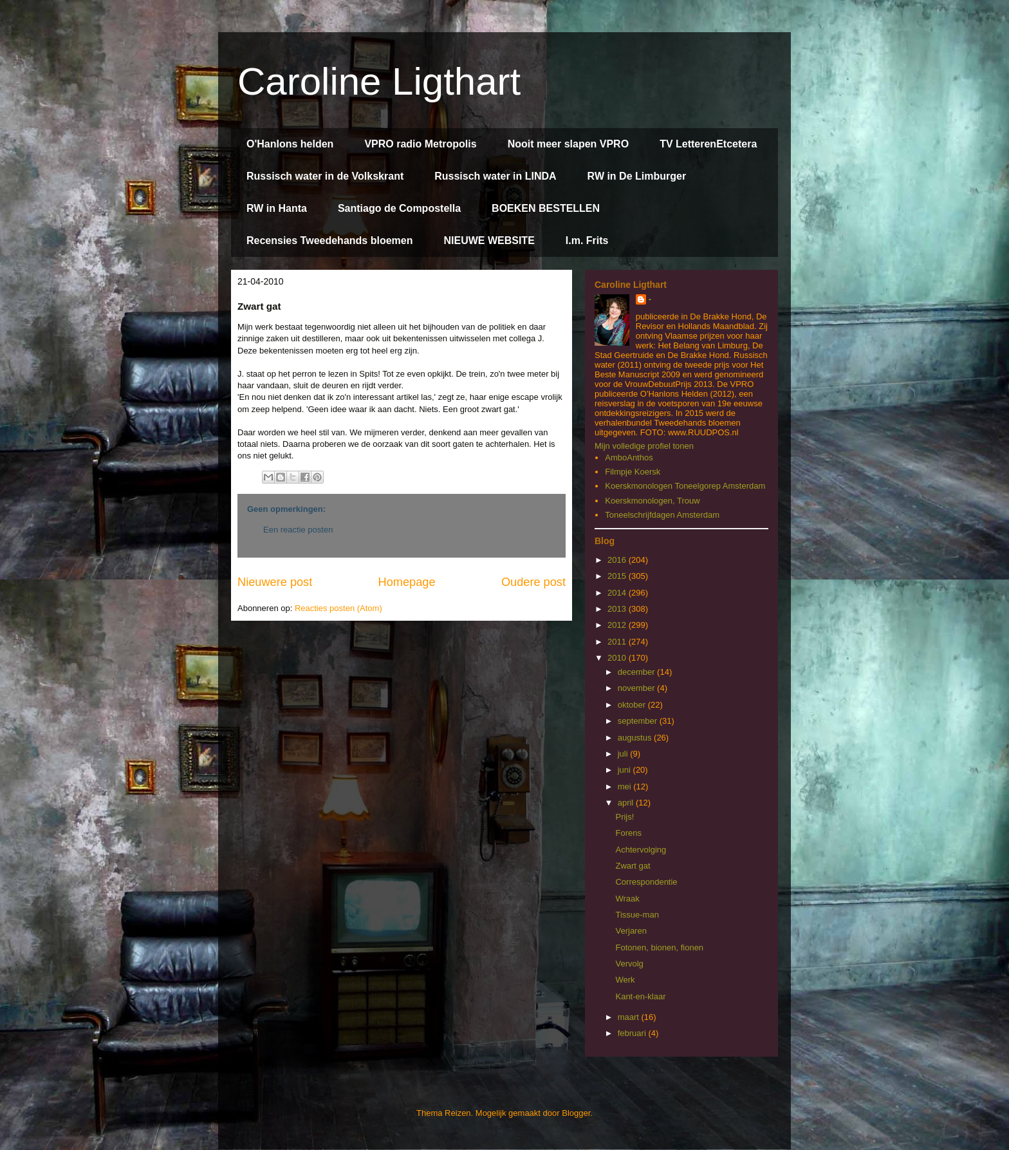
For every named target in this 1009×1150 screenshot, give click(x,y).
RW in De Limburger (637, 176)
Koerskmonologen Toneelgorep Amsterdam (685, 486)
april (627, 802)
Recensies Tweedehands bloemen (329, 240)
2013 (618, 609)
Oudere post (533, 582)
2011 (618, 641)
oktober (633, 705)
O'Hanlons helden (289, 143)
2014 (618, 593)
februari (633, 1033)
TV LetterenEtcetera (708, 143)
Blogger (576, 1113)
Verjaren (630, 931)
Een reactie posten (298, 529)
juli (624, 754)
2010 (618, 658)
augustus (636, 737)
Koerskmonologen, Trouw (652, 500)
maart (630, 1017)
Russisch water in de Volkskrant (324, 176)
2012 (618, 625)
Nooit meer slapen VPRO (568, 143)
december (637, 672)
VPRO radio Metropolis (420, 143)
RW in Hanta (276, 208)
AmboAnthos (629, 457)
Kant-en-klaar (640, 996)
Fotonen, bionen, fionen (659, 947)
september (639, 721)
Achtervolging (640, 849)
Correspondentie (646, 882)
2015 (618, 576)
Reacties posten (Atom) (338, 608)
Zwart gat (632, 866)
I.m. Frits (587, 240)
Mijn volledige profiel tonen (644, 446)
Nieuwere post (274, 582)
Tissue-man (636, 914)
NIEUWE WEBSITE (488, 240)
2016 (618, 560)
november (637, 688)
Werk (624, 980)
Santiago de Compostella (399, 208)
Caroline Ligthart (379, 81)
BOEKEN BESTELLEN (546, 208)
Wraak (627, 898)
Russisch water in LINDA (495, 176)
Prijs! (624, 817)
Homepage (407, 582)
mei (626, 786)
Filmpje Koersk (632, 471)
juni (625, 770)
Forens (628, 833)
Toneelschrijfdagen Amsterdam (662, 515)
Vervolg (629, 963)
